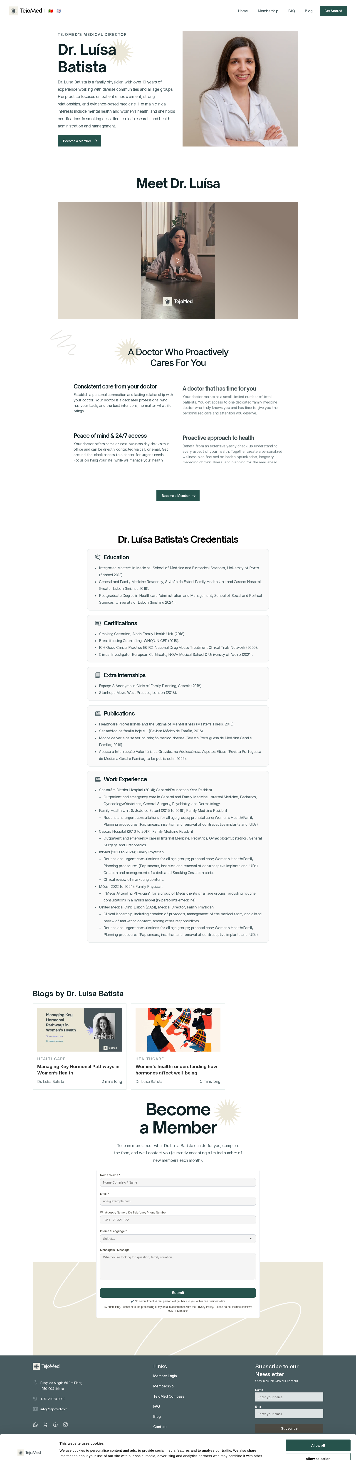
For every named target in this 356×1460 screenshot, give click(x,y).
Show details (238, 1451)
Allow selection (318, 1434)
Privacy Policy (204, 1307)
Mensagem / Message (114, 1250)
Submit (178, 1293)
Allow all (318, 1420)
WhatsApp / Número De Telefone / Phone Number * (134, 1212)
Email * (104, 1193)
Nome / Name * (110, 1175)
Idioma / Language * (113, 1231)
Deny (318, 1447)
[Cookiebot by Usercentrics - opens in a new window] (29, 1451)
